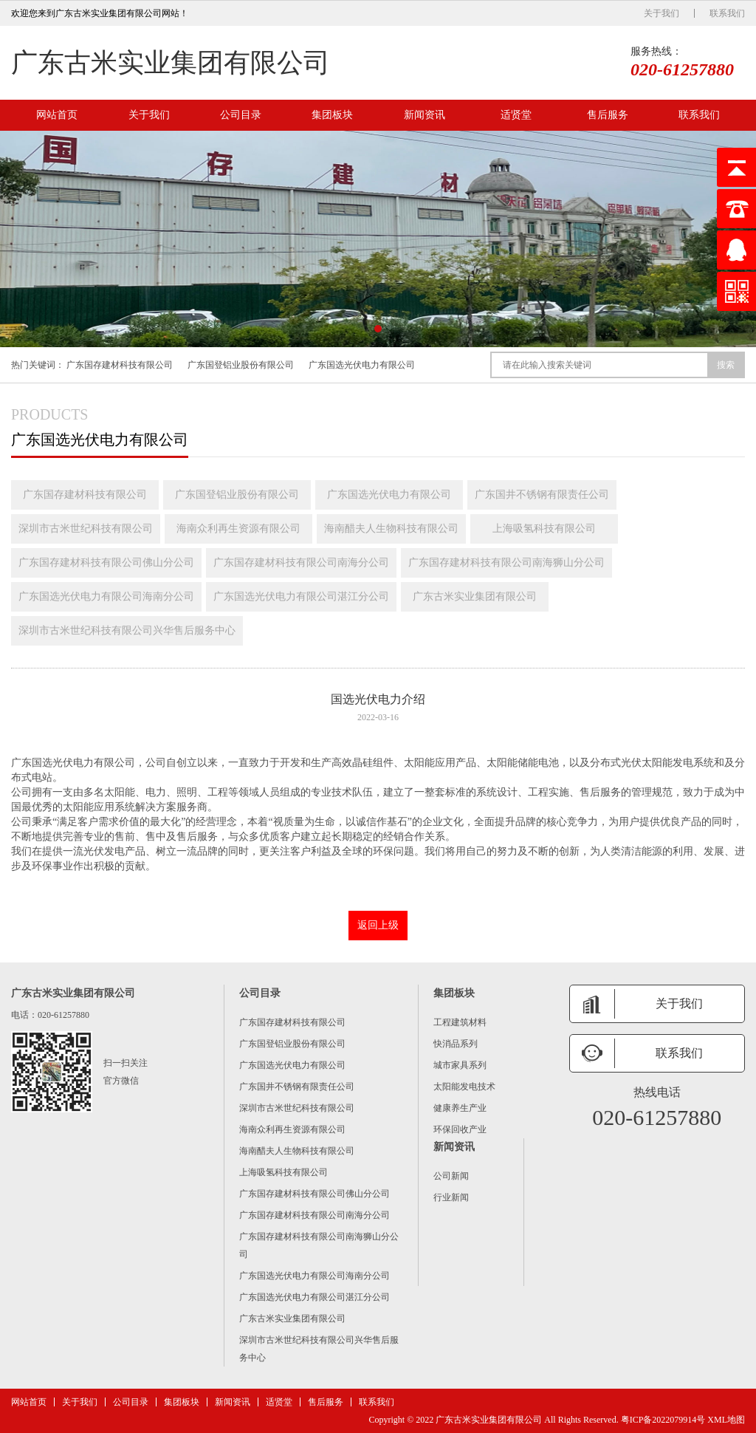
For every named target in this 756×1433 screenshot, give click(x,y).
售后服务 (607, 114)
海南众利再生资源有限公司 (238, 528)
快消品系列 (455, 1044)
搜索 (726, 365)
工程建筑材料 (460, 1022)
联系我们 (727, 13)
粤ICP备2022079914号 (663, 1420)
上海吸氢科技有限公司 (544, 528)
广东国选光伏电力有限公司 (362, 365)
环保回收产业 (460, 1129)
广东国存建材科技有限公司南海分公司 (301, 562)
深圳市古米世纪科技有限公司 (85, 528)
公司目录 (240, 114)
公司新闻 (451, 1176)
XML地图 (726, 1420)
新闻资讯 (424, 114)
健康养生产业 (460, 1108)
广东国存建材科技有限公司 (119, 365)
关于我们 (661, 13)
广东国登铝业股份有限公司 (241, 365)
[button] (378, 328)
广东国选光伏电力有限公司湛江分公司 (301, 596)
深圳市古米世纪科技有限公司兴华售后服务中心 (127, 630)
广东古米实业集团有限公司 (170, 63)
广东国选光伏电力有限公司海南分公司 (106, 596)
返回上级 (378, 925)
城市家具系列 (460, 1065)
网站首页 (57, 114)
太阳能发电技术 (464, 1086)
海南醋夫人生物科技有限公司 (391, 528)
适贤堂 (516, 114)
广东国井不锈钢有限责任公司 (542, 494)
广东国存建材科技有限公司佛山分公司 (106, 562)
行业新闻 (451, 1197)
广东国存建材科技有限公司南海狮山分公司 (506, 562)
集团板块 (332, 114)
